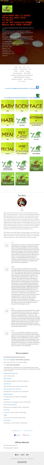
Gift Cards (22, 71)
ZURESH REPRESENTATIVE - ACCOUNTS (22, 77)
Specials (28, 71)
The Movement (7, 399)
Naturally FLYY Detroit (8, 394)
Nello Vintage (6, 409)
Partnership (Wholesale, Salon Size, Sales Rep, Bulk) (22, 75)
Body (20, 67)
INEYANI (5, 415)
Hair (28, 67)
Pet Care (16, 71)
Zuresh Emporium (7, 359)
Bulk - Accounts (22, 81)
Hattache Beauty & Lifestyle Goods (11, 373)
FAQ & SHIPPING (27, 73)
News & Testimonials (17, 73)
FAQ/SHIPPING (27, 33)
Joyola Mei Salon (7, 420)
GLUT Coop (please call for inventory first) (12, 389)
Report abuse (30, 458)
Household (15, 69)
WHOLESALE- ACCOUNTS (16, 79)
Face (24, 67)
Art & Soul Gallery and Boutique (10, 404)
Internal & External (23, 69)
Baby (16, 67)
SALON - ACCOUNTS (28, 79)
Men (30, 69)
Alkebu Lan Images (7, 378)
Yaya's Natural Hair (7, 383)
